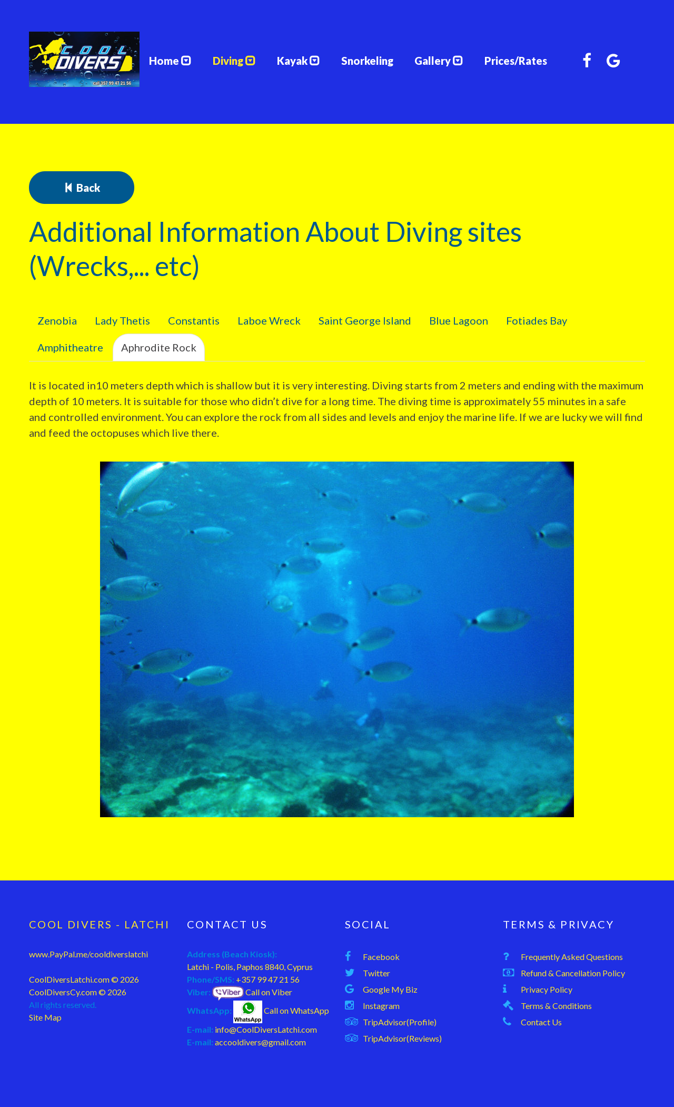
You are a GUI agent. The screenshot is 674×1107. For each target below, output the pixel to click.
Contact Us (541, 1022)
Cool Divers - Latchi (99, 924)
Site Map (45, 1017)
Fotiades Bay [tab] (536, 320)
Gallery (438, 60)
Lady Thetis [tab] (122, 320)
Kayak (298, 60)
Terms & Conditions (556, 1006)
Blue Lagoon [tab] (458, 320)
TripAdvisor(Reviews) (402, 1038)
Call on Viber (252, 992)
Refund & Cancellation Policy (573, 973)
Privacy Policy (546, 989)
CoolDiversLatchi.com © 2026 (84, 979)
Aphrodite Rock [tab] (158, 347)
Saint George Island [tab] (365, 320)
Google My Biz (390, 989)
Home (168, 60)
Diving (234, 60)
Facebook (381, 957)
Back (82, 187)
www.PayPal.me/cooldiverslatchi (88, 954)
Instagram (381, 1006)
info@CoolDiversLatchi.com (266, 1029)
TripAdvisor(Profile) (400, 1022)
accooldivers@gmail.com (260, 1042)
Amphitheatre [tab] (70, 347)
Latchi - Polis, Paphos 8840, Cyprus (250, 967)
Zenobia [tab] (57, 320)
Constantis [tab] (194, 320)
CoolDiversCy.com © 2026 (77, 992)
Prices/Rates (515, 60)
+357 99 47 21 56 (268, 979)
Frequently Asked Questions (572, 957)
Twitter (376, 973)
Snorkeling (367, 60)
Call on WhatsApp (281, 1010)
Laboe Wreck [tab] (269, 320)
